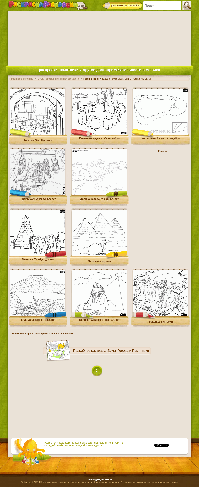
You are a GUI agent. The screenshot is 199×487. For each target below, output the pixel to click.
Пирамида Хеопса (99, 261)
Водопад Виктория (161, 321)
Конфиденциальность (100, 479)
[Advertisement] (99, 37)
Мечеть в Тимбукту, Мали (38, 259)
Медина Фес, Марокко (38, 140)
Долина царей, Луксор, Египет (99, 198)
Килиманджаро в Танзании (38, 319)
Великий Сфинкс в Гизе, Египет (99, 319)
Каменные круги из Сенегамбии (99, 138)
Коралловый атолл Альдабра (161, 138)
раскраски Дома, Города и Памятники (120, 350)
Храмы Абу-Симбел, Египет (38, 198)
